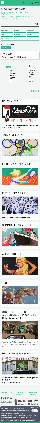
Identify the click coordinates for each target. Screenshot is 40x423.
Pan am (4, 47)
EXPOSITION (5, 39)
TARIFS (16, 31)
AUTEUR (17, 35)
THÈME (29, 35)
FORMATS (4, 31)
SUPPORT (30, 31)
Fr (24, 3)
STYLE (3, 35)
